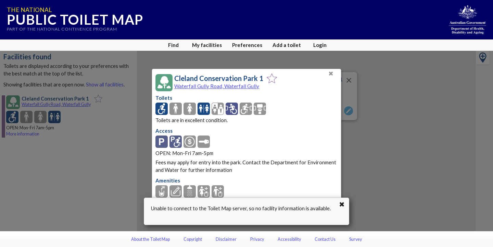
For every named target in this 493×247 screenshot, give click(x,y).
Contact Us (325, 239)
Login (320, 45)
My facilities (207, 45)
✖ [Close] (330, 73)
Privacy (257, 239)
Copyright (193, 239)
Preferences (247, 45)
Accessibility (289, 239)
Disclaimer (226, 239)
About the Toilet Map (150, 239)
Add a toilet (287, 45)
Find (173, 45)
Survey (355, 239)
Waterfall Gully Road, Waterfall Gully (216, 86)
